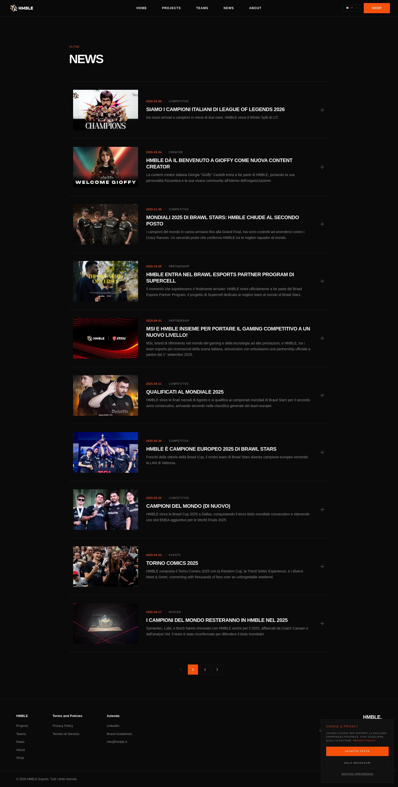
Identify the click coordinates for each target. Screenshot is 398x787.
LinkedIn (113, 726)
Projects (171, 8)
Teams (202, 8)
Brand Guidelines (119, 734)
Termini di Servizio (66, 734)
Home (142, 8)
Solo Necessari (357, 763)
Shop (377, 8)
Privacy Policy (63, 726)
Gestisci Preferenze (357, 774)
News (229, 8)
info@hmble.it (117, 742)
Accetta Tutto (357, 751)
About (255, 8)
